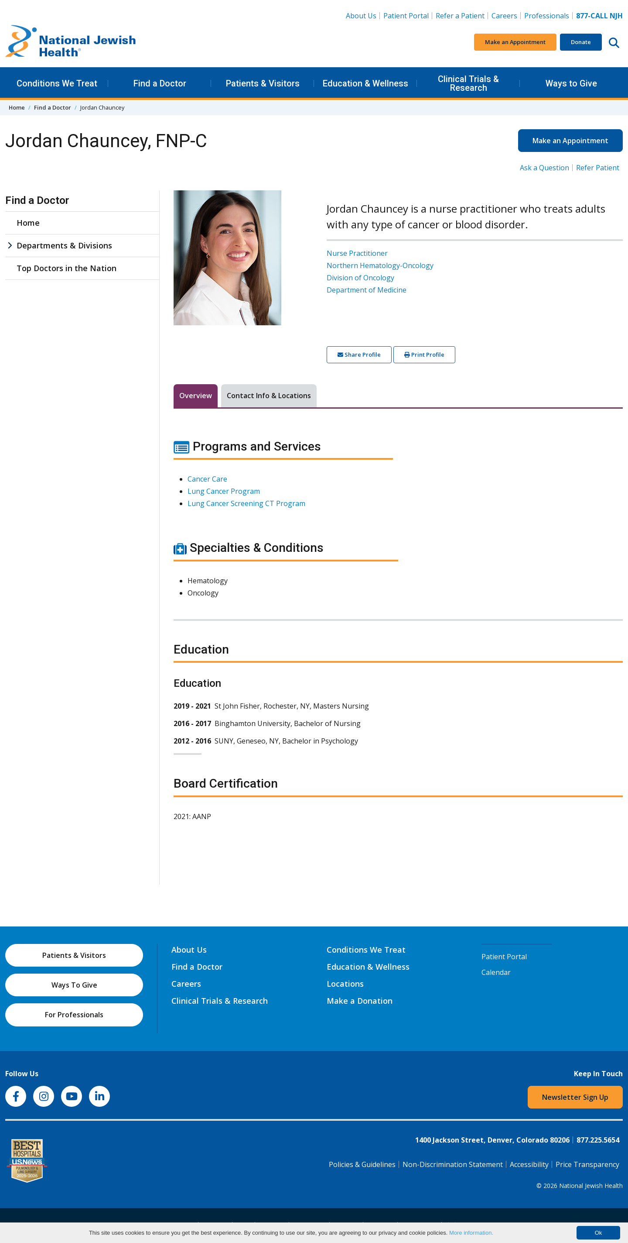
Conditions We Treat (57, 83)
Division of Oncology (360, 277)
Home (17, 107)
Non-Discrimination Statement (453, 1164)
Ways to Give (571, 83)
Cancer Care (207, 479)
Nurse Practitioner (357, 253)
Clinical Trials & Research (468, 83)
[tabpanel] (398, 635)
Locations (345, 983)
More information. (471, 1232)
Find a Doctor (159, 83)
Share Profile (359, 354)
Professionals (546, 16)
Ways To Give (74, 985)
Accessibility (529, 1164)
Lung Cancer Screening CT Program (246, 503)
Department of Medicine (366, 290)
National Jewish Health (591, 1185)
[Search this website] (614, 42)
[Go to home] (70, 42)
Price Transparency (587, 1164)
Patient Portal (406, 16)
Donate (581, 42)
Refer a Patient (460, 16)
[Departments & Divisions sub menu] (9, 245)
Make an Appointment (515, 42)
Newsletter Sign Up (575, 1097)
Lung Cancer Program (224, 491)
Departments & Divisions (64, 245)
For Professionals (74, 1014)
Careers (506, 15)
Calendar (496, 972)
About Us (361, 16)
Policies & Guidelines (362, 1164)
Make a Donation (359, 1000)
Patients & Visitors (263, 83)
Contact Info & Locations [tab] (269, 395)
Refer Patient (597, 167)
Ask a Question (544, 167)
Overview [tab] (195, 395)
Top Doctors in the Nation (66, 268)
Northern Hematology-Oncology (380, 265)
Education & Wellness (365, 83)
